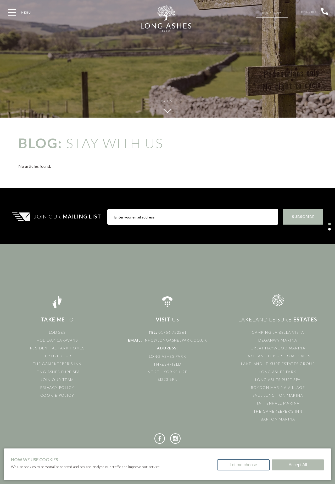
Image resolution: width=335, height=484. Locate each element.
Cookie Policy (57, 395)
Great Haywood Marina (277, 348)
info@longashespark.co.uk (175, 340)
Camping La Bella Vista (278, 332)
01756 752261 (173, 332)
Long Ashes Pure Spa (57, 372)
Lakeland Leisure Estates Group (278, 363)
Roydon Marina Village (278, 387)
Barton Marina (278, 419)
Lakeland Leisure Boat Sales (277, 356)
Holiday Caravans (57, 340)
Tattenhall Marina (278, 403)
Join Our (68, 216)
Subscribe (303, 216)
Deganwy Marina (277, 340)
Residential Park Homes (57, 348)
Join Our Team (57, 379)
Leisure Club (57, 356)
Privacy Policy (57, 387)
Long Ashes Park (278, 372)
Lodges (57, 332)
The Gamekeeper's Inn (57, 363)
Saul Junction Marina (278, 395)
